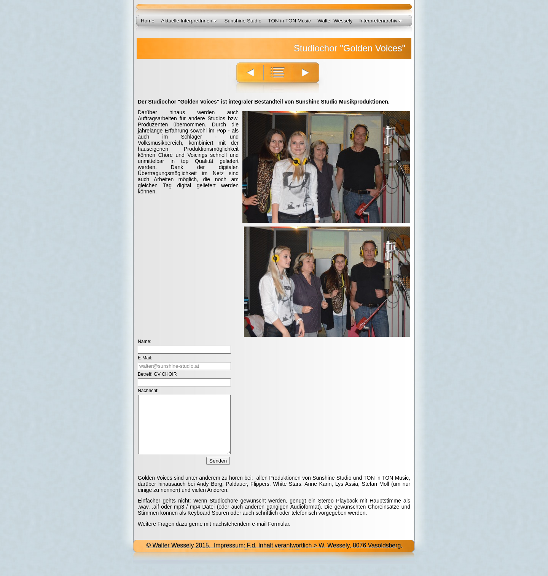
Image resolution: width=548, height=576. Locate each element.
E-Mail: (145, 358)
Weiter (310, 77)
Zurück (245, 77)
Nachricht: (148, 390)
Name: (144, 341)
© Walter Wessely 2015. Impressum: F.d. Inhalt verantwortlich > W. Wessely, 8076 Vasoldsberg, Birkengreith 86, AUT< (274, 560)
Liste (277, 77)
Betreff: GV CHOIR (157, 374)
